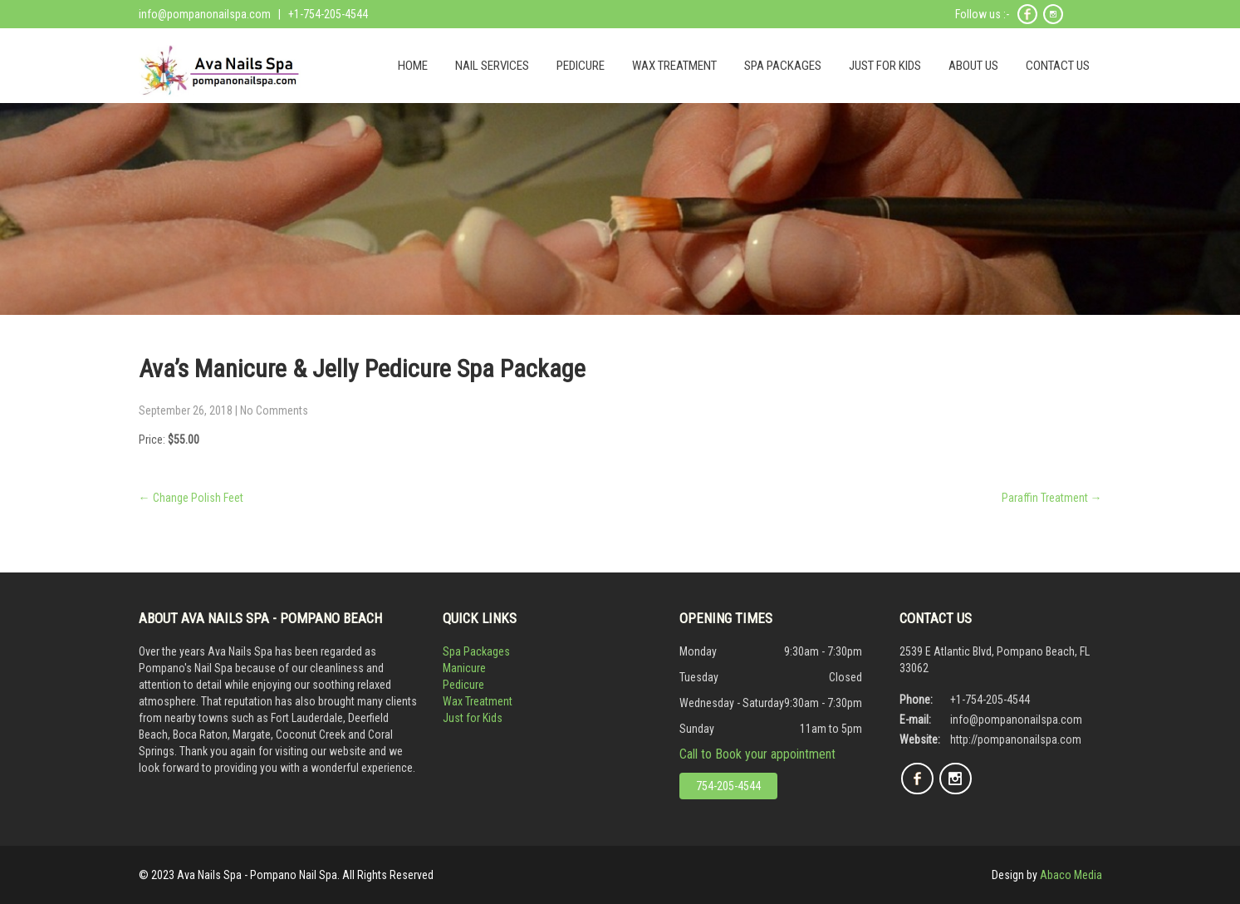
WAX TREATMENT (674, 65)
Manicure (464, 668)
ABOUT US (973, 65)
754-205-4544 (728, 786)
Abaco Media (1071, 875)
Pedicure (463, 684)
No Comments (274, 410)
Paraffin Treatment (1052, 497)
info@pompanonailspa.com (205, 14)
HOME (413, 65)
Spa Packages (476, 651)
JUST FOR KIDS (885, 65)
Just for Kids (472, 718)
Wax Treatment (477, 701)
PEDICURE (580, 65)
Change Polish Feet (191, 497)
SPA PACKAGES (782, 65)
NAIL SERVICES (492, 65)
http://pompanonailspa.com (1015, 739)
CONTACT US (1058, 65)
